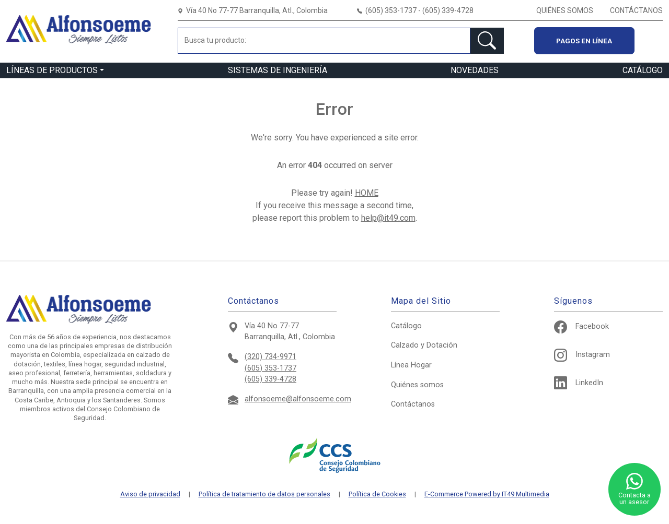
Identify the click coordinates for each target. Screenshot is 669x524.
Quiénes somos (417, 384)
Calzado (424, 345)
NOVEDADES (475, 70)
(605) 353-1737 (270, 368)
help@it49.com (388, 218)
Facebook (581, 326)
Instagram (582, 354)
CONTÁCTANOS (636, 10)
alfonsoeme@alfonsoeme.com (298, 399)
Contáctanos (413, 404)
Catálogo (406, 325)
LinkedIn (578, 382)
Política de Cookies (377, 494)
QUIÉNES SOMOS (564, 10)
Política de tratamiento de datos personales (264, 494)
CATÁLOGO (642, 70)
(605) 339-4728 (270, 379)
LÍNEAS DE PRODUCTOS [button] (52, 70)
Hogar (411, 365)
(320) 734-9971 (270, 356)
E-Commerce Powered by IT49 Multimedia (486, 494)
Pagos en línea (584, 41)
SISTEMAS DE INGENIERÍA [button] (277, 70)
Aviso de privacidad (150, 494)
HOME (366, 193)
